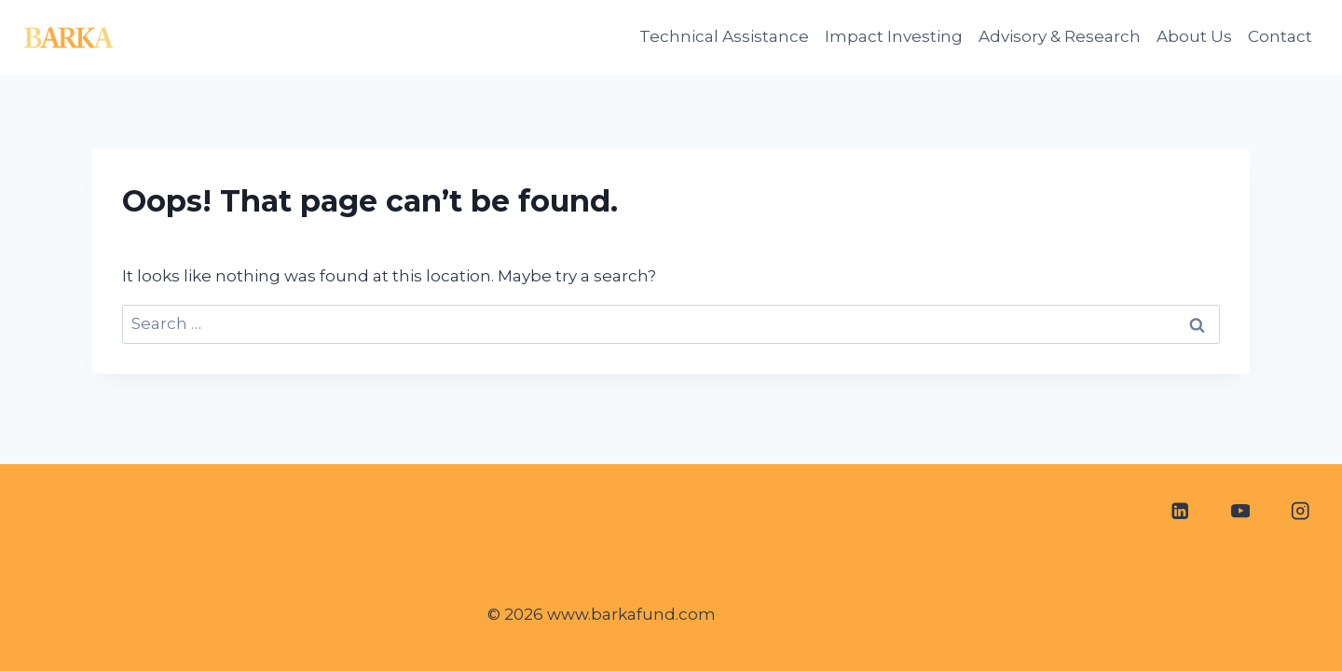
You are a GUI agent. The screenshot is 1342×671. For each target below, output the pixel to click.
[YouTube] (1240, 511)
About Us (1194, 36)
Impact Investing (894, 36)
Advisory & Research (1060, 36)
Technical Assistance (724, 36)
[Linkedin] (1179, 511)
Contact (1280, 36)
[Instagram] (1300, 511)
